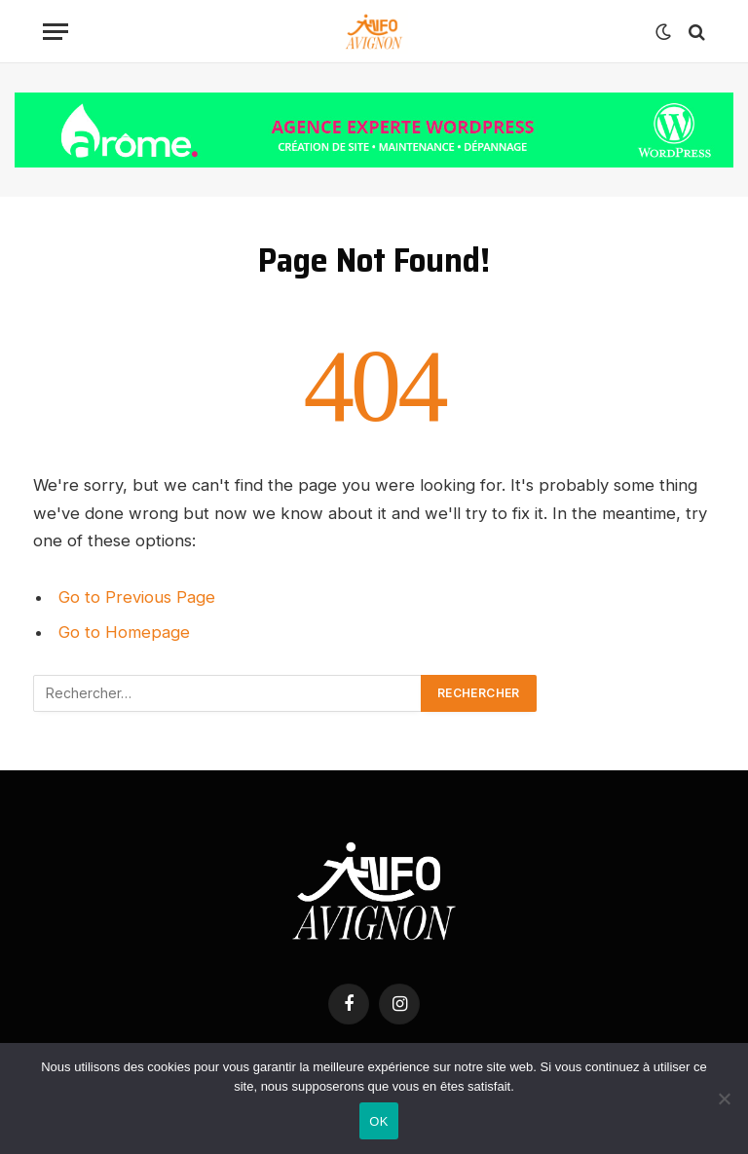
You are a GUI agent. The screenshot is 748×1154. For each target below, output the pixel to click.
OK (378, 1121)
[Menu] (55, 32)
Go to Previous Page (136, 597)
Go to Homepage (124, 632)
